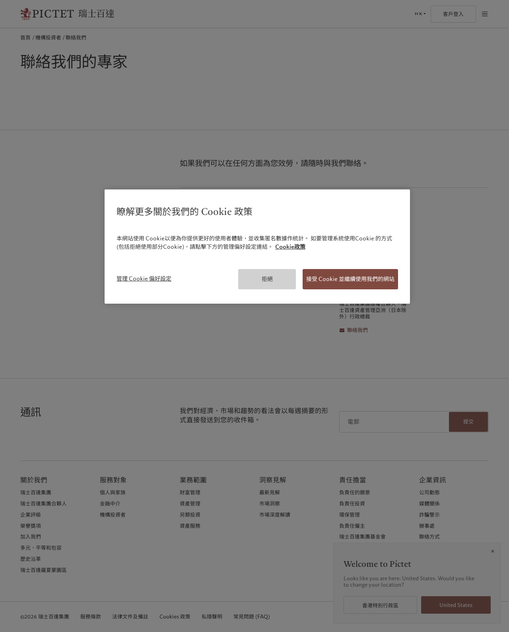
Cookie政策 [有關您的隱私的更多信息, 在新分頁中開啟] (290, 247)
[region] (257, 246)
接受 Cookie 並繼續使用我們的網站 (350, 279)
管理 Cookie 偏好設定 (144, 279)
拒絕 (267, 279)
